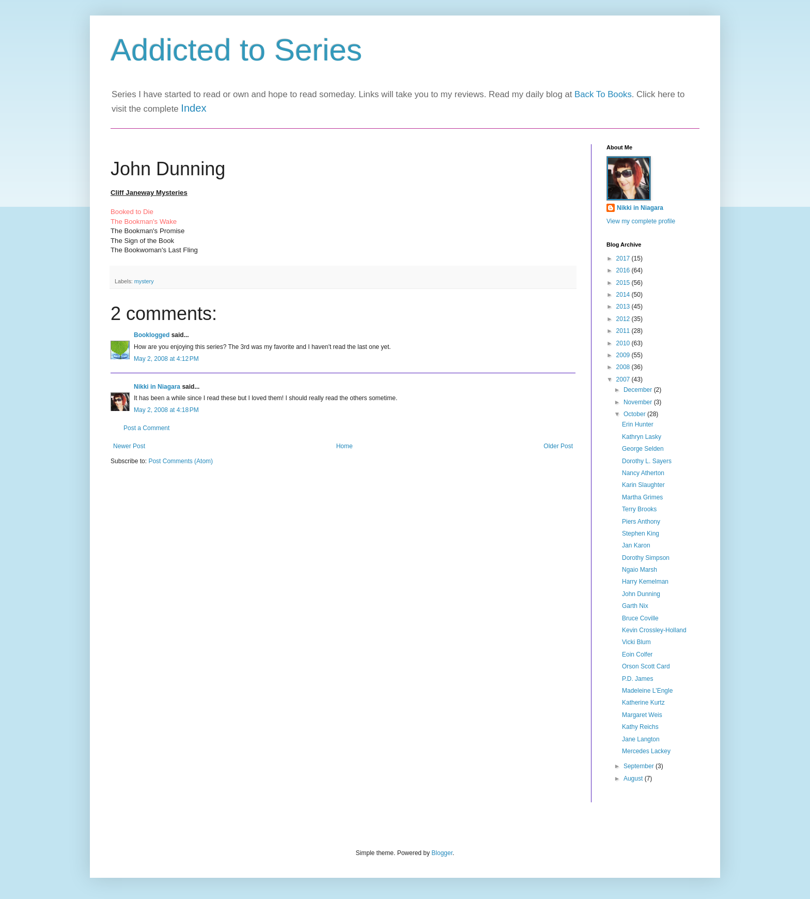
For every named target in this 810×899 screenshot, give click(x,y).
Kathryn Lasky (641, 436)
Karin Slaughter (643, 485)
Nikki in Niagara (157, 386)
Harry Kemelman (645, 581)
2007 (624, 379)
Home (344, 446)
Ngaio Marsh (639, 569)
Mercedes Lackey (646, 751)
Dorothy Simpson (645, 557)
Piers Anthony (641, 521)
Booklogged (151, 335)
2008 (624, 367)
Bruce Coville (640, 618)
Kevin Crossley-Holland (654, 630)
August (634, 778)
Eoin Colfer (637, 654)
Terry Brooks (639, 509)
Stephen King (640, 533)
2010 (624, 343)
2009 (624, 355)
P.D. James (637, 678)
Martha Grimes (642, 497)
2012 (624, 319)
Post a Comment (146, 428)
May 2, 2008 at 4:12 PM (166, 358)
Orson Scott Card (646, 666)
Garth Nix (635, 606)
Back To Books (603, 94)
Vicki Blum (636, 642)
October (635, 414)
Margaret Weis (642, 715)
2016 (624, 270)
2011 (624, 330)
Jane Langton (641, 739)
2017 (624, 258)
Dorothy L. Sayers (647, 461)
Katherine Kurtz (643, 702)
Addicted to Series (236, 50)
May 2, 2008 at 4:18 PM (166, 410)
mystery (144, 281)
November (639, 402)
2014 (624, 294)
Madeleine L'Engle (647, 690)
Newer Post (129, 446)
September (640, 766)
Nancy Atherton (643, 473)
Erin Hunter (637, 424)
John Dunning (641, 594)
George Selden (643, 448)
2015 (624, 282)
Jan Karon (636, 545)
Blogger (442, 853)
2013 (624, 306)
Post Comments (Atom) (180, 461)
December (639, 389)
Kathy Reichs (640, 726)
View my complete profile (640, 221)
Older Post (558, 446)
